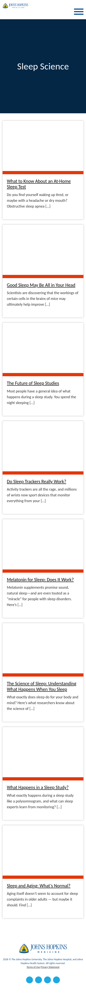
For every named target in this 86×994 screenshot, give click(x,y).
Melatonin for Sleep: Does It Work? (40, 580)
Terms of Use (33, 967)
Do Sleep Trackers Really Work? (36, 481)
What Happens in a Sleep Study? (38, 787)
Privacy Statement (50, 967)
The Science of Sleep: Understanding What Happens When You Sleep (41, 686)
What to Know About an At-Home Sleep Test (39, 184)
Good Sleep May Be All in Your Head (41, 285)
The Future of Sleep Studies (33, 383)
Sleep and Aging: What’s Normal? (38, 886)
